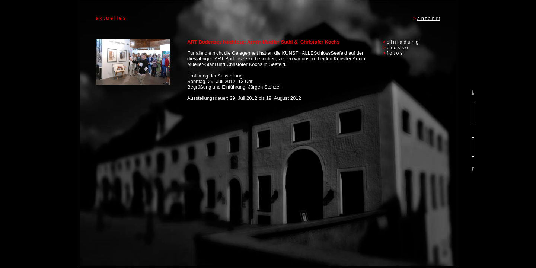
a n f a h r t (428, 18)
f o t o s (395, 53)
